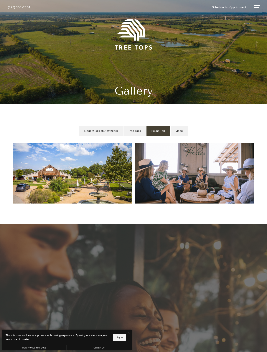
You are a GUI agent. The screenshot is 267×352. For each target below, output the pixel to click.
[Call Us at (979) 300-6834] (19, 7)
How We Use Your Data (34, 347)
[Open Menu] (257, 7)
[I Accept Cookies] (129, 333)
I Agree (119, 337)
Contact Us (98, 347)
